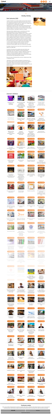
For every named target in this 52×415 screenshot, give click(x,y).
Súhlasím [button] (13, 410)
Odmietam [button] (38, 410)
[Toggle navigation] (49, 2)
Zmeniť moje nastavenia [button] (25, 412)
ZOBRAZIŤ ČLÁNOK (11, 108)
